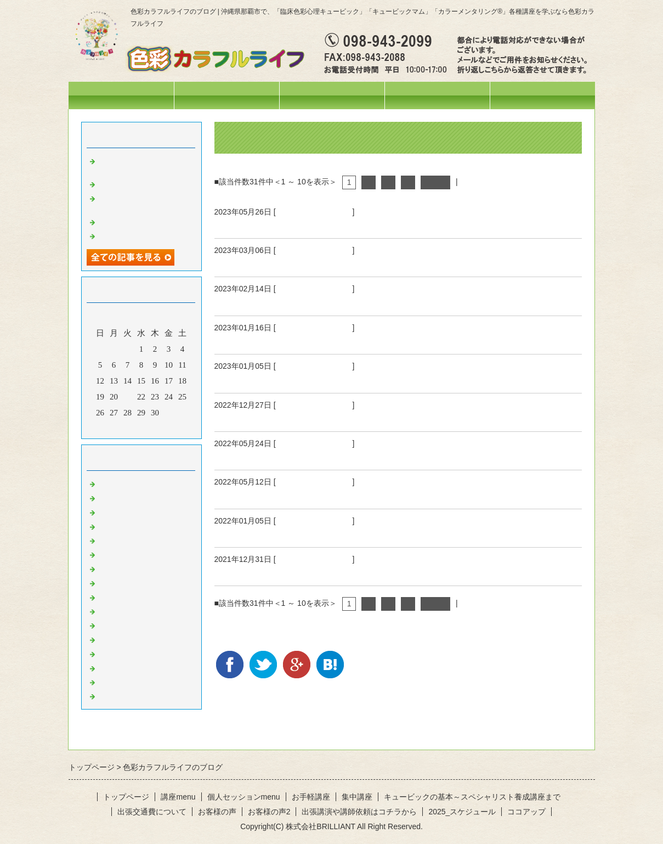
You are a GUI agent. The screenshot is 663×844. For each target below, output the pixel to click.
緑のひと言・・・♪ (133, 610)
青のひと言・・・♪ (133, 624)
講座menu (332, 95)
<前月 (120, 427)
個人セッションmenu (437, 95)
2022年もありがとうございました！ (293, 418)
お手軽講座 (311, 796)
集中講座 (357, 796)
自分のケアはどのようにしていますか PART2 (317, 456)
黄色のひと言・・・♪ (137, 596)
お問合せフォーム (542, 95)
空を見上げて (244, 225)
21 (127, 396)
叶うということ (249, 263)
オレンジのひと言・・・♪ (145, 582)
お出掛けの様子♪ (129, 540)
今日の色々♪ (120, 525)
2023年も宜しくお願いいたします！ (293, 379)
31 (169, 412)
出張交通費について (151, 811)
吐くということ (249, 302)
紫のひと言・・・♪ (133, 638)
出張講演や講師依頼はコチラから (359, 811)
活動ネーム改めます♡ (139, 221)
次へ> (435, 182)
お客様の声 (217, 811)
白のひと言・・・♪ (133, 681)
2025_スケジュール (462, 811)
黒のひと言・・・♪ (133, 695)
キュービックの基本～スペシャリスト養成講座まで (472, 796)
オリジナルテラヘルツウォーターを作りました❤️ (147, 202)
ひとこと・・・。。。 (314, 211)
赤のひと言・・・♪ (133, 568)
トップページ (121, 95)
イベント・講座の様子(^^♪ (146, 511)
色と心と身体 (244, 340)
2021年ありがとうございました (283, 572)
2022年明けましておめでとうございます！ (308, 533)
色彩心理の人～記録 (135, 553)
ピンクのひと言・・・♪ (141, 653)
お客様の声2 (269, 811)
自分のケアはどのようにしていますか (298, 495)
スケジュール (226, 95)
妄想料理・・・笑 (130, 183)
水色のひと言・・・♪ (137, 667)
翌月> (161, 427)
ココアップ (526, 811)
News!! (110, 483)
